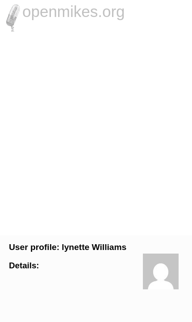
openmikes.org (73, 11)
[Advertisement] (96, 132)
